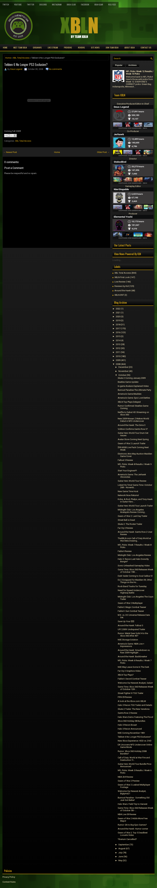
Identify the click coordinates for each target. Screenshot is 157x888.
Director (133, 158)
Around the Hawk (122, 290)
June (120, 856)
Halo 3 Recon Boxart (127, 725)
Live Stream (53, 47)
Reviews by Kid (121, 286)
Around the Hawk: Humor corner (133, 828)
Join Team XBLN (112, 47)
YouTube (18, 4)
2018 (118, 324)
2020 (118, 316)
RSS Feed (112, 4)
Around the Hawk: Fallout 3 (130, 625)
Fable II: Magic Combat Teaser (132, 607)
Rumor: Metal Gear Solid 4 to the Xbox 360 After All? (133, 634)
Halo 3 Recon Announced (130, 729)
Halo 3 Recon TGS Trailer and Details (135, 705)
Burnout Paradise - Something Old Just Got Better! (133, 798)
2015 (118, 336)
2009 (118, 360)
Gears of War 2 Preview (129, 781)
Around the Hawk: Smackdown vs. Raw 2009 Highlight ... (134, 651)
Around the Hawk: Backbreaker (132, 656)
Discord (43, 4)
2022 (118, 308)
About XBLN (129, 47)
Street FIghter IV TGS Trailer (130, 693)
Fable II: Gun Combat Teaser (131, 611)
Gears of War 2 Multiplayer (130, 603)
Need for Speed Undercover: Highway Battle (131, 591)
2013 (118, 344)
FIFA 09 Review (125, 697)
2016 (118, 332)
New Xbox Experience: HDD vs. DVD (134, 741)
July (120, 852)
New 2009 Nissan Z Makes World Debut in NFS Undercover (133, 419)
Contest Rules (9, 882)
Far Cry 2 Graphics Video (129, 671)
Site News (95, 47)
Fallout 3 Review (125, 460)
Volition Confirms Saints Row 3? (133, 429)
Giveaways (37, 47)
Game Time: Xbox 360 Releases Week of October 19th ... (135, 570)
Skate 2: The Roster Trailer (130, 524)
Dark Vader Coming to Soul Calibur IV (135, 576)
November (123, 371)
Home (5, 47)
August (121, 848)
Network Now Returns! (128, 495)
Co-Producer (133, 131)
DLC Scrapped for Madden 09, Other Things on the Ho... (135, 581)
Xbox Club (71, 4)
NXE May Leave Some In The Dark (133, 667)
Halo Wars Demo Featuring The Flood (135, 717)
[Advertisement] (40, 255)
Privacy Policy (8, 877)
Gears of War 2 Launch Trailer (131, 443)
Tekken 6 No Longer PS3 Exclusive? (26, 64)
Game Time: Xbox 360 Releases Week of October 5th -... (135, 809)
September (123, 844)
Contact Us (146, 47)
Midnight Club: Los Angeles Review (134, 555)
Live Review (119, 281)
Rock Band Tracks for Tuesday (132, 586)
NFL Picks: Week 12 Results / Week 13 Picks (139, 72)
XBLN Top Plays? (126, 675)
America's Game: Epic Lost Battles (134, 398)
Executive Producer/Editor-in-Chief (133, 104)
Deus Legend (16, 69)
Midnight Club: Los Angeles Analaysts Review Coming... (132, 510)
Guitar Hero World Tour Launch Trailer (135, 506)
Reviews (81, 47)
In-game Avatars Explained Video (133, 386)
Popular (118, 65)
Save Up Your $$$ (126, 621)
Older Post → (103, 152)
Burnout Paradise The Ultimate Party (134, 390)
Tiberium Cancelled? (127, 839)
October (122, 375)
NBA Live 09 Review (127, 814)
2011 (118, 352)
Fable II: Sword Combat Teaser (132, 679)
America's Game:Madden (129, 394)
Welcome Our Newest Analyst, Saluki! (135, 683)
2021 (118, 312)
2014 (118, 340)
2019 (118, 320)
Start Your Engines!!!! (127, 470)
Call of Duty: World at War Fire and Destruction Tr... (134, 758)
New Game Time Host (128, 491)
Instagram (56, 4)
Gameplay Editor (133, 186)
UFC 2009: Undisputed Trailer (131, 629)
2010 (118, 356)
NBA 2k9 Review (125, 777)
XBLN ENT (119, 295)
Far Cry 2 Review (125, 528)
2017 (118, 328)
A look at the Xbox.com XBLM (132, 701)
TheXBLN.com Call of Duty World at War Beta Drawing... (134, 539)
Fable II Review (125, 551)
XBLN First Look (122, 277)
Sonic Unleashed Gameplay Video (134, 565)
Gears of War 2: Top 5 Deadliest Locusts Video (133, 833)
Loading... (117, 260)
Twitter (30, 4)
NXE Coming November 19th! (131, 733)
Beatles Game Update (128, 382)
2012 (118, 348)
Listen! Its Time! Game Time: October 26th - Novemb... (135, 486)
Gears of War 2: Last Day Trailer (132, 516)
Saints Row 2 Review (127, 713)
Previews (68, 47)
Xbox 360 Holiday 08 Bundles (131, 721)
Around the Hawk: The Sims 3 (131, 425)
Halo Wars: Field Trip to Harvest (132, 804)
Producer (133, 213)
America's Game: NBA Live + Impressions (131, 645)
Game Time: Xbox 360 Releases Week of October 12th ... (135, 688)
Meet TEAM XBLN (20, 47)
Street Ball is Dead (126, 520)
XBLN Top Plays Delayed (129, 402)
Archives (132, 65)
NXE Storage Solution (128, 639)
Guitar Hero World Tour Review (132, 481)
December (123, 367)
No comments (55, 69)
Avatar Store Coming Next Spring (133, 439)
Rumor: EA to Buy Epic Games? (132, 825)
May (120, 860)
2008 (118, 364)
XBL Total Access (21, 58)
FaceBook (85, 4)
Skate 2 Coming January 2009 (132, 378)
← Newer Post (10, 152)
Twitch (5, 4)
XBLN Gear (98, 4)
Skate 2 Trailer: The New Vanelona (133, 709)
